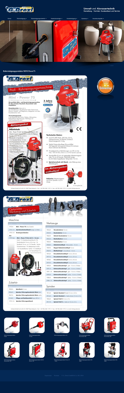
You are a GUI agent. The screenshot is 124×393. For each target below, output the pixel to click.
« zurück (111, 65)
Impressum (48, 375)
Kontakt (56, 375)
